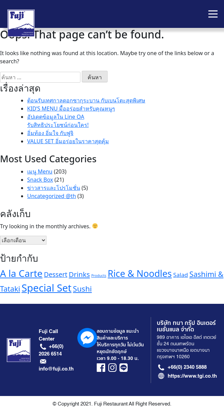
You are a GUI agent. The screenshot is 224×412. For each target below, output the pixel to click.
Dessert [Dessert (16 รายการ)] (55, 274)
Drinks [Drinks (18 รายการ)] (79, 274)
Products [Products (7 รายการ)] (98, 275)
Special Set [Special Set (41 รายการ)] (46, 288)
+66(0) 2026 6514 (51, 350)
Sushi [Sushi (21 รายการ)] (82, 288)
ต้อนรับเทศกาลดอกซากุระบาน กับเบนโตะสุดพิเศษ (86, 100)
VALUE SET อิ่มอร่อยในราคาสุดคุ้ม (68, 141)
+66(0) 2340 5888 (187, 367)
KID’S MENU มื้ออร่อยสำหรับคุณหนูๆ (71, 108)
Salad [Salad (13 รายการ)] (180, 275)
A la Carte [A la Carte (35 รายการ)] (21, 273)
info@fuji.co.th (56, 369)
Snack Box (40, 179)
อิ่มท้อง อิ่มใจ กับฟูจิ (50, 133)
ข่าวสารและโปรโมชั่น (53, 188)
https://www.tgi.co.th (192, 376)
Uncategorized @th (51, 196)
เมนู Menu (39, 171)
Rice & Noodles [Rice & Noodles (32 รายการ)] (140, 273)
